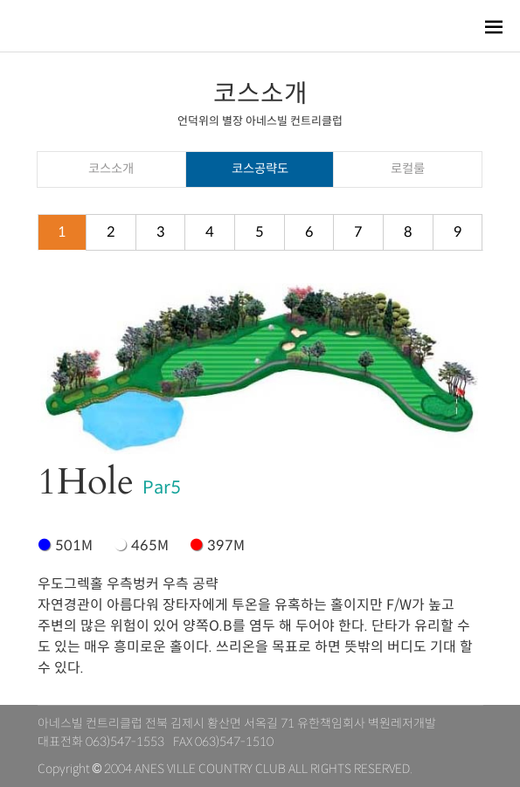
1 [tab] (62, 232)
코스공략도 (260, 168)
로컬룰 (408, 168)
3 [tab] (160, 232)
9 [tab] (458, 232)
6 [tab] (309, 232)
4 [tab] (209, 232)
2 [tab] (111, 232)
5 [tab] (259, 232)
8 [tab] (408, 232)
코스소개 (111, 168)
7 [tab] (358, 232)
